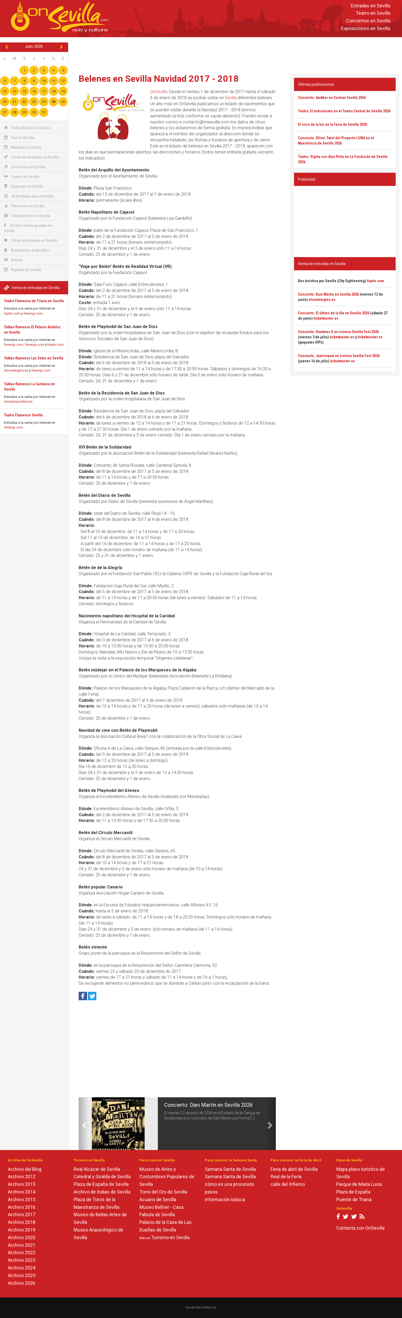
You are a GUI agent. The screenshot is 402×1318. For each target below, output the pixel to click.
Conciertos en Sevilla (368, 21)
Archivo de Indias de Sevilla (102, 1192)
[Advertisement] (235, 54)
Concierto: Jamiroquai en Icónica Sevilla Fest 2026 (339, 356)
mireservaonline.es (18, 401)
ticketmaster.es (326, 318)
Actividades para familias (29, 196)
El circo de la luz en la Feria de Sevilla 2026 (332, 124)
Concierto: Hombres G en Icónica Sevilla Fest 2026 (338, 332)
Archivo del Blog (24, 1169)
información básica (225, 1199)
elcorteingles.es (16, 370)
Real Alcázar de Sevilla (97, 1169)
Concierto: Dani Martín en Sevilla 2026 (208, 1105)
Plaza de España (353, 1192)
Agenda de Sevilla (22, 269)
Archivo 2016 (21, 1207)
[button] (83, 1123)
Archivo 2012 (21, 1176)
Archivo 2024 (21, 1268)
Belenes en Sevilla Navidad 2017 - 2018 (159, 78)
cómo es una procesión (229, 1184)
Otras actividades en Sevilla (30, 240)
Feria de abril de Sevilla (294, 1169)
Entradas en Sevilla (370, 5)
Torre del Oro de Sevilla (163, 1192)
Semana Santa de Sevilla (230, 1169)
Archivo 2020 (21, 1237)
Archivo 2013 (21, 1184)
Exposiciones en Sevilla (365, 28)
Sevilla (231, 97)
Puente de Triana (353, 1199)
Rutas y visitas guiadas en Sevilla (28, 228)
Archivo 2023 (21, 1260)
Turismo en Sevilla (170, 1237)
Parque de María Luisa (359, 1184)
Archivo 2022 (21, 1252)
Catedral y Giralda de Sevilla (102, 1176)
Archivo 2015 (21, 1199)
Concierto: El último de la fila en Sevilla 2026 (333, 313)
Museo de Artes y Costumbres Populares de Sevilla (166, 1176)
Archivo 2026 (21, 1283)
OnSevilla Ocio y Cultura (27, 128)
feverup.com (33, 313)
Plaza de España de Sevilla (101, 1184)
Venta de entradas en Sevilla (31, 157)
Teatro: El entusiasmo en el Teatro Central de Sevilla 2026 (344, 111)
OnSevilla (158, 91)
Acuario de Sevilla (157, 1199)
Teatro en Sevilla (373, 13)
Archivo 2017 (21, 1214)
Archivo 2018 (21, 1222)
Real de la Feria (286, 1176)
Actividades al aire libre (26, 250)
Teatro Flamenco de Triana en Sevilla (34, 301)
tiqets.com (12, 313)
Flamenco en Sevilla (24, 206)
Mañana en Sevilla (22, 147)
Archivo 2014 (21, 1192)
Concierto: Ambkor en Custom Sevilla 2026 (332, 97)
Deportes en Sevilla (23, 186)
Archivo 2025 (21, 1275)
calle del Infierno (288, 1184)
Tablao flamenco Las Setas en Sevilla (33, 358)
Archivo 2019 (21, 1230)
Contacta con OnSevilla (360, 1228)
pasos (211, 1192)
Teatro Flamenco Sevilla (23, 415)
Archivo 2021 (21, 1245)
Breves (13, 260)
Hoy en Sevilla (19, 137)
